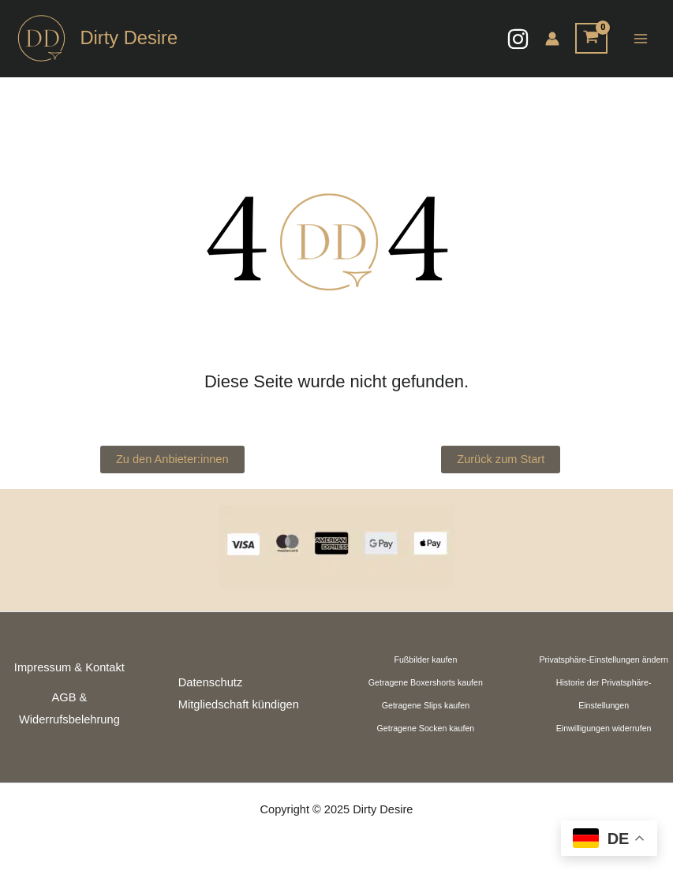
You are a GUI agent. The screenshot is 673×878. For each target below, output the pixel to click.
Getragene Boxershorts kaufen (425, 682)
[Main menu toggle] (640, 38)
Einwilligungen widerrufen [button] (604, 728)
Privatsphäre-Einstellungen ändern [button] (603, 659)
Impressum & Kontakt (69, 667)
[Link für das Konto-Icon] (552, 39)
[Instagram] (518, 39)
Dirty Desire (129, 38)
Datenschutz (210, 682)
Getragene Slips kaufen (425, 705)
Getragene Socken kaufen (425, 728)
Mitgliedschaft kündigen (238, 704)
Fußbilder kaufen (425, 659)
